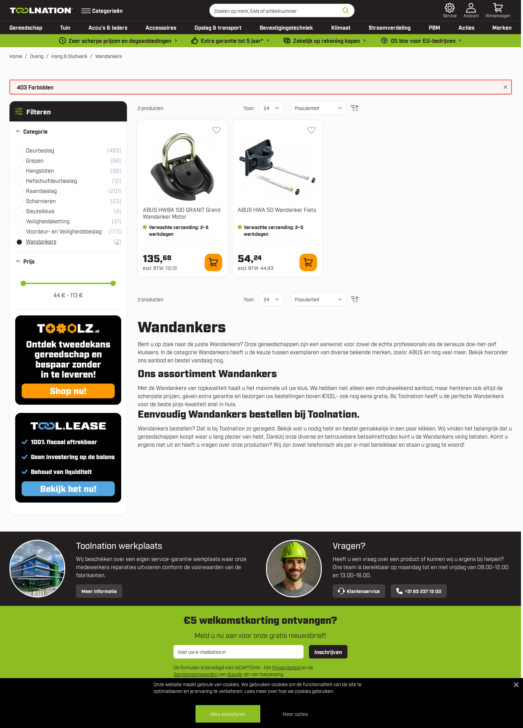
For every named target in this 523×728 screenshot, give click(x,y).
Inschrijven (328, 651)
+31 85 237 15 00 (418, 591)
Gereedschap (25, 27)
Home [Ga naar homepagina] (15, 56)
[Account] (471, 10)
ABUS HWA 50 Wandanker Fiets (277, 209)
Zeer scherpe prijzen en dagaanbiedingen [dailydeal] (120, 40)
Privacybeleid (286, 667)
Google (234, 674)
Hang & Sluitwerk (69, 56)
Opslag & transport (217, 27)
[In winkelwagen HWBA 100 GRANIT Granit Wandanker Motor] (213, 262)
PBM (434, 27)
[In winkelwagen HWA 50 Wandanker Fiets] (308, 262)
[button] (68, 111)
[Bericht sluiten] (505, 87)
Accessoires (161, 27)
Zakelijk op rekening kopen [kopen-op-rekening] (326, 40)
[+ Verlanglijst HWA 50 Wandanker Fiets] (311, 130)
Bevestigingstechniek (286, 27)
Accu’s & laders (107, 27)
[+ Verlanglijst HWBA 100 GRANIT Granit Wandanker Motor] (216, 130)
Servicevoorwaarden (195, 674)
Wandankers (108, 56)
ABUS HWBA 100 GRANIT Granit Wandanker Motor (182, 213)
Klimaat (340, 27)
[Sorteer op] (318, 108)
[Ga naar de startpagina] (41, 10)
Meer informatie (99, 591)
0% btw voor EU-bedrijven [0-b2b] (423, 40)
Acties (466, 27)
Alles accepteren (227, 714)
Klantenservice (359, 591)
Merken (502, 27)
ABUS (416, 351)
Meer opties (295, 714)
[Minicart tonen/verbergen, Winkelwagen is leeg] (498, 10)
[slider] (23, 283)
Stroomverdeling (390, 27)
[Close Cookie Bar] (516, 685)
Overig (37, 56)
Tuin (65, 27)
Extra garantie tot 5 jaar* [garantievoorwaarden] (232, 40)
